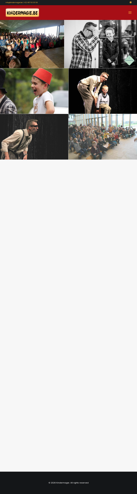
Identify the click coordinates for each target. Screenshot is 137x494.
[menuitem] (130, 2)
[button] (130, 2)
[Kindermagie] (22, 12)
